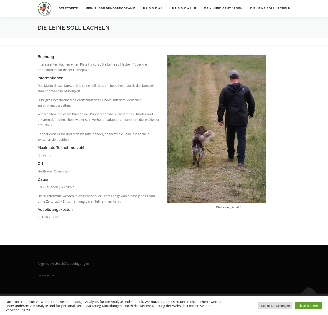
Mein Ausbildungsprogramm (110, 8)
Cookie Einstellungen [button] (275, 306)
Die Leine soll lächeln (270, 8)
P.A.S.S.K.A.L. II (184, 8)
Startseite (68, 8)
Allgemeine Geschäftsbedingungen (63, 263)
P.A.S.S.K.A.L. (153, 8)
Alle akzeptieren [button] (308, 306)
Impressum (46, 276)
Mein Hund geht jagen (223, 8)
